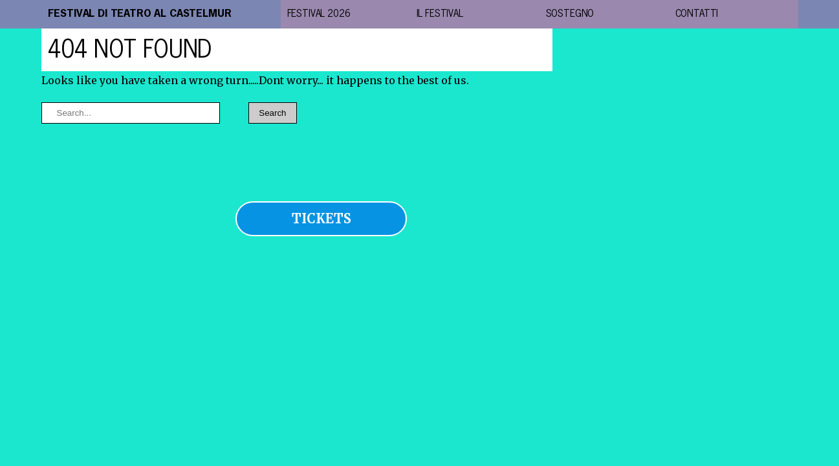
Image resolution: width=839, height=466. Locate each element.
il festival (440, 14)
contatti (697, 14)
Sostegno (570, 14)
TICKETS (321, 218)
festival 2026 (319, 14)
